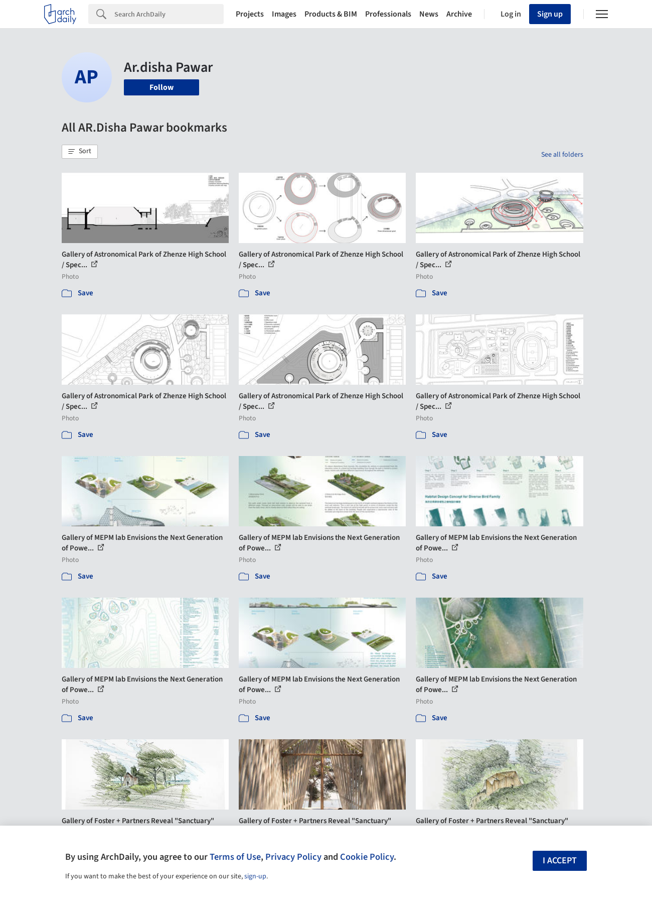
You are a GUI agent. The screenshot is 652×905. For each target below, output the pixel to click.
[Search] (169, 14)
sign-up (255, 876)
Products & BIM (330, 14)
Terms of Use (235, 856)
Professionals (388, 14)
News (428, 14)
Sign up (550, 14)
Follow (161, 87)
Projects (250, 14)
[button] (80, 152)
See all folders (562, 154)
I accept (560, 860)
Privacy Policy (293, 856)
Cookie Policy (367, 856)
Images (284, 14)
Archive (459, 14)
